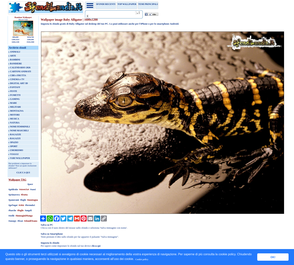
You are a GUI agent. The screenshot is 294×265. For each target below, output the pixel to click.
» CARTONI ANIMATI (19, 71)
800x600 (15, 37)
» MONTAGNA (15, 111)
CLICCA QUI (23, 172)
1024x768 (30, 37)
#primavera (14, 194)
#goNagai (12, 205)
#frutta (24, 194)
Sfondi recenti (105, 4)
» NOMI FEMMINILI (19, 126)
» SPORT (12, 146)
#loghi (23, 200)
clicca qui (96, 246)
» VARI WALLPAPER (19, 158)
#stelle (11, 215)
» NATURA (13, 122)
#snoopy (12, 221)
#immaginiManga (24, 215)
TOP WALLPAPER (126, 4)
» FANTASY (14, 87)
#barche (12, 210)
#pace (30, 184)
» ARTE (12, 55)
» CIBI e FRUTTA (17, 75)
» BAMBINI (14, 59)
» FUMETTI (14, 95)
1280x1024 (15, 40)
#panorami (13, 200)
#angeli (28, 210)
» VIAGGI (13, 154)
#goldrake (13, 189)
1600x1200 (15, 42)
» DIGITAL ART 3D (18, 83)
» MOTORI (14, 114)
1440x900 (30, 40)
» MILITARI (14, 107)
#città (21, 205)
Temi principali (148, 4)
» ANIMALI (14, 51)
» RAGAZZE (14, 134)
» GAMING (14, 99)
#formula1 (30, 205)
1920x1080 (30, 42)
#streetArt (24, 189)
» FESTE (12, 91)
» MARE (12, 103)
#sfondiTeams (30, 221)
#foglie (20, 210)
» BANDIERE (15, 63)
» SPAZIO (13, 142)
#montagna (32, 200)
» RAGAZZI (14, 138)
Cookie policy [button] (141, 259)
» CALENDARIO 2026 (19, 67)
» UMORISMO (15, 150)
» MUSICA (13, 118)
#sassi (33, 189)
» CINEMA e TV (16, 79)
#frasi (20, 221)
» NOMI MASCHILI (18, 130)
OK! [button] (272, 257)
